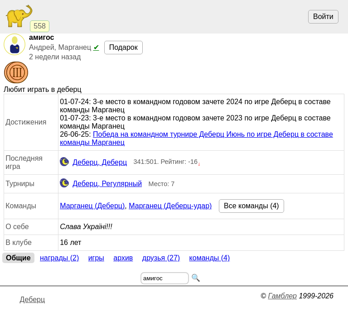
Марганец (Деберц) (92, 206)
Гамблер (282, 296)
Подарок (123, 47)
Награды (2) (59, 258)
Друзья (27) (161, 258)
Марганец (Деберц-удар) (170, 206)
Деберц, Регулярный (101, 183)
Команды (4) (209, 258)
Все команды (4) (251, 206)
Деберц (32, 299)
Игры (96, 258)
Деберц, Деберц (93, 162)
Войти (323, 16)
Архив (123, 258)
